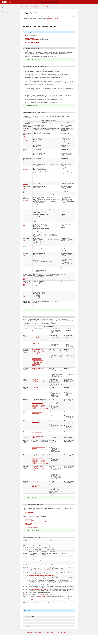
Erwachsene (25, 304)
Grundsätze (60, 632)
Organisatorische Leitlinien (52, 632)
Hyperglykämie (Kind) (36, 361)
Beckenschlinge (28, 524)
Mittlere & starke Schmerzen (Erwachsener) (37, 380)
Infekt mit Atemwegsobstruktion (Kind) (39, 339)
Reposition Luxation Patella (30, 520)
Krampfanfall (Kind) (35, 369)
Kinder (24, 130)
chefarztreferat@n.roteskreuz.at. (52, 18)
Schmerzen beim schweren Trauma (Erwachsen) (38, 407)
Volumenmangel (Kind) (36, 355)
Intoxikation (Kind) (35, 363)
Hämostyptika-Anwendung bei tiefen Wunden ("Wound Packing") (37, 525)
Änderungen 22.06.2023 (29, 616)
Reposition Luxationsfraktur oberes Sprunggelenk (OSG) (36, 521)
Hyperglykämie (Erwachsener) (37, 360)
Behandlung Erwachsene (32, 632)
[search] (49, 2)
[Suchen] (41, 2)
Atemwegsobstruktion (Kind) (37, 338)
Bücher (86, 2)
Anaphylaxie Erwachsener (37, 335)
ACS (32, 330)
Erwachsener (25, 140)
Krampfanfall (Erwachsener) (37, 368)
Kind (24, 151)
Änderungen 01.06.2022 (29, 626)
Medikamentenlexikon (42, 596)
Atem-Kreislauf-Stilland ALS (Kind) (38, 351)
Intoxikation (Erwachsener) (37, 362)
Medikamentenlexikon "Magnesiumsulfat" (40, 589)
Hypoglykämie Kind (35, 343)
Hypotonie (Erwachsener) (37, 359)
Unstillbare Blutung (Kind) (37, 358)
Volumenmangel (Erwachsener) (38, 354)
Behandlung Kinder (42, 632)
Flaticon (55, 84)
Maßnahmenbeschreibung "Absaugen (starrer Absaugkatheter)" (41, 575)
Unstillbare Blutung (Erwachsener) (38, 357)
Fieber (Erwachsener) (36, 364)
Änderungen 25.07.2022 (29, 622)
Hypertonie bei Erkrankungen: (35, 564)
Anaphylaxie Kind (35, 336)
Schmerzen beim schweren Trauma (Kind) (40, 408)
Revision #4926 (46, 6)
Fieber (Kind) (34, 365)
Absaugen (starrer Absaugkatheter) (31, 527)
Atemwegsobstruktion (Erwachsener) (39, 337)
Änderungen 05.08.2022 (29, 619)
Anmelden (92, 2)
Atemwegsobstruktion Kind (57, 602)
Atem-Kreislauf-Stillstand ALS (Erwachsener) (37, 350)
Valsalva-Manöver (28, 519)
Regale (79, 2)
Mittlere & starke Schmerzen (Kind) (38, 381)
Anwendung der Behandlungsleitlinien (56, 600)
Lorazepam (40, 594)
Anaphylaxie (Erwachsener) (37, 352)
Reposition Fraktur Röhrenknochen (31, 523)
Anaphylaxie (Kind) (35, 353)
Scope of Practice (67, 632)
